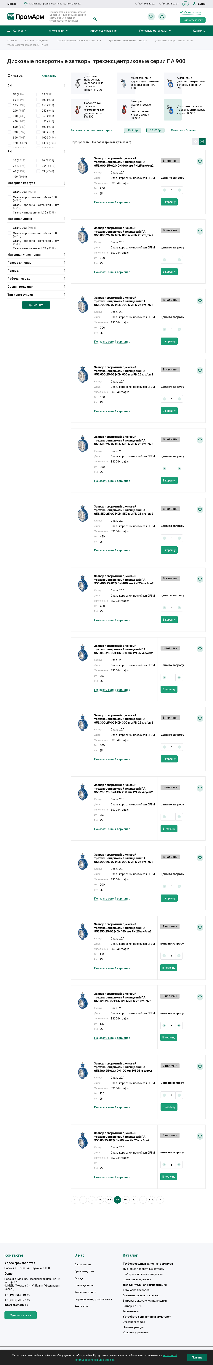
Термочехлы (131, 1311)
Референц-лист (85, 1292)
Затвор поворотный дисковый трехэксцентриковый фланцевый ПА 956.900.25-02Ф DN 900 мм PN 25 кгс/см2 (123, 162)
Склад (78, 1278)
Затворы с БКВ (132, 1306)
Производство (84, 1271)
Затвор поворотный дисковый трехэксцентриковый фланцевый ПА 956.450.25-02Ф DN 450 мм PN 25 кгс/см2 (123, 510)
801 (134, 1199)
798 (109, 1199)
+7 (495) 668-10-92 (145, 3)
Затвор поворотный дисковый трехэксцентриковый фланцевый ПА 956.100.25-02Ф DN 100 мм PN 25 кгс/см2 (123, 1067)
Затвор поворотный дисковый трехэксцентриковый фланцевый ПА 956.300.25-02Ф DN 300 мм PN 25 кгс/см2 (123, 719)
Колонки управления (136, 1332)
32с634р (155, 130)
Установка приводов (136, 1290)
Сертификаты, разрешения (93, 1299)
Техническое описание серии (91, 130)
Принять (197, 1357)
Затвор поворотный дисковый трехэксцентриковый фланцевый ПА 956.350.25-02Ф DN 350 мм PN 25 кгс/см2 (123, 649)
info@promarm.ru (190, 12)
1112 (151, 1199)
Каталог (18, 30)
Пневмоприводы (133, 1327)
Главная (12, 40)
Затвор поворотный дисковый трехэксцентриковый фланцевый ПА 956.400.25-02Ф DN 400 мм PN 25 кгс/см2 (123, 579)
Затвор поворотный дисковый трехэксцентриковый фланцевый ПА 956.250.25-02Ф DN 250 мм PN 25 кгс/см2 (123, 788)
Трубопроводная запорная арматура (78, 40)
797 (100, 1199)
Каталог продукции (36, 40)
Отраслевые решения (103, 30)
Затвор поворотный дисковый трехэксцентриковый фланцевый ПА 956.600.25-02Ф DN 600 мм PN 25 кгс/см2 (123, 370)
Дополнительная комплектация (145, 1285)
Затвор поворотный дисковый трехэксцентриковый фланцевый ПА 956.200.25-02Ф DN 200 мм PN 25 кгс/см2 (123, 858)
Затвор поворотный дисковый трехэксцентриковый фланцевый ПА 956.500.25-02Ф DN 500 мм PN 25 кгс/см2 (123, 440)
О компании (56, 30)
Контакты (199, 30)
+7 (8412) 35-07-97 (169, 3)
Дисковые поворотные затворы (128, 40)
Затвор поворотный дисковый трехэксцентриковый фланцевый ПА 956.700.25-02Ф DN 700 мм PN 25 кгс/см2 (123, 301)
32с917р (132, 130)
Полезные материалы (153, 30)
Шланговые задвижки (137, 1279)
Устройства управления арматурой (147, 1316)
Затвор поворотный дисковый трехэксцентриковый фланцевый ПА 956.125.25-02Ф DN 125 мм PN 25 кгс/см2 (122, 997)
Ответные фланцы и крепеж (141, 1295)
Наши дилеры (84, 1285)
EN (185, 3)
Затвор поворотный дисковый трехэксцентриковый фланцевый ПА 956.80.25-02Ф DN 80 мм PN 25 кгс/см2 (121, 1136)
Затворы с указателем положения (145, 1300)
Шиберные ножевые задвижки (143, 1274)
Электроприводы (134, 1322)
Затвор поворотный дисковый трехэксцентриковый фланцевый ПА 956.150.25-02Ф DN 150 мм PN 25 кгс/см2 (122, 927)
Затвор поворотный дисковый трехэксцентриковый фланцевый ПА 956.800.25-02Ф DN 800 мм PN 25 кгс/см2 (123, 231)
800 (126, 1199)
